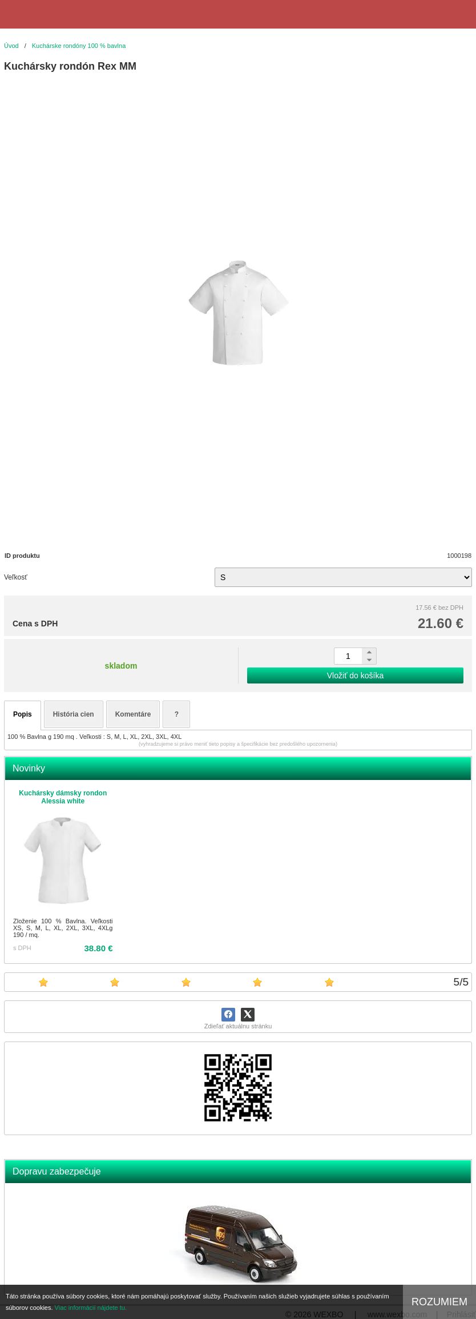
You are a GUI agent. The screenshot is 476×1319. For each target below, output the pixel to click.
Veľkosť (15, 577)
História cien (73, 714)
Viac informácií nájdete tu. (91, 1307)
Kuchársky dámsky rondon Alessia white (63, 797)
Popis (22, 714)
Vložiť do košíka (355, 675)
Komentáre (133, 714)
